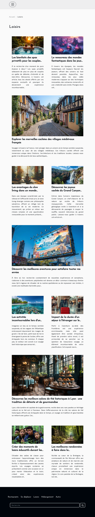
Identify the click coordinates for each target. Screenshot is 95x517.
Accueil (12, 17)
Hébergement (47, 497)
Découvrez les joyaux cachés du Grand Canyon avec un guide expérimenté (67, 190)
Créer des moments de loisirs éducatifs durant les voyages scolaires (27, 450)
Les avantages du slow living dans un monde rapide (25, 190)
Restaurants (13, 497)
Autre (58, 497)
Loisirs (36, 497)
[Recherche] (45, 505)
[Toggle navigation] (12, 4)
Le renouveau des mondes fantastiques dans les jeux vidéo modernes (66, 61)
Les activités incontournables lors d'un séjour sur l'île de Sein (26, 320)
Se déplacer (26, 497)
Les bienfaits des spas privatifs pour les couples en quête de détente (26, 61)
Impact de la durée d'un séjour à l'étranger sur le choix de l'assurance (66, 320)
